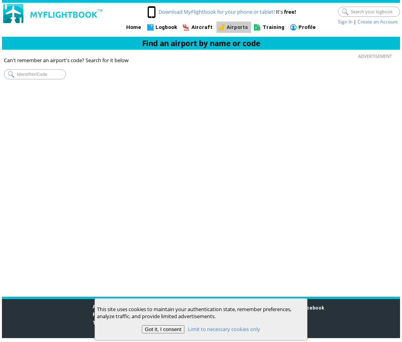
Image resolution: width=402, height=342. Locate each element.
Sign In (345, 21)
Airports (237, 27)
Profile (307, 27)
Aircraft (202, 27)
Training (273, 27)
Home (133, 27)
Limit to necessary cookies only (224, 329)
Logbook (166, 27)
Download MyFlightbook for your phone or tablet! (217, 11)
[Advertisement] (373, 176)
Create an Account (377, 21)
